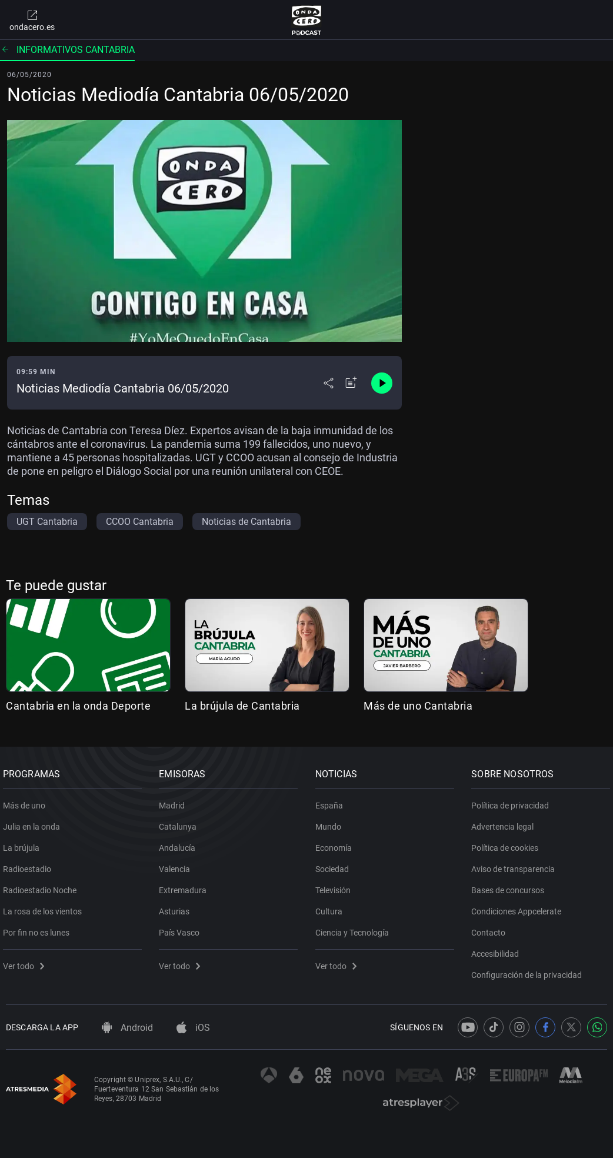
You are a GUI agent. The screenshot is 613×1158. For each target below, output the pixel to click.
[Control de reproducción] (381, 383)
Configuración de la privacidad (530, 970)
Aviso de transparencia (516, 864)
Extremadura (186, 885)
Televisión (336, 885)
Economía (336, 843)
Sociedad (335, 864)
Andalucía (180, 843)
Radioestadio (30, 864)
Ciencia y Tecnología (355, 928)
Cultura (331, 906)
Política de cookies (508, 843)
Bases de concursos (511, 885)
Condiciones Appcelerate (520, 906)
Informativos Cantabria (67, 49)
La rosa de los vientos (45, 906)
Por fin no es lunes (39, 928)
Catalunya (181, 822)
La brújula (24, 843)
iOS (193, 1027)
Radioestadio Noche (42, 885)
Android (127, 1027)
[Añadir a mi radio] (351, 383)
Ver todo (26, 961)
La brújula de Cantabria (242, 706)
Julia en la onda (34, 822)
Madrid (175, 801)
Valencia (178, 864)
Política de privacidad (513, 801)
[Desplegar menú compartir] (329, 383)
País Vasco (182, 928)
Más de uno (27, 801)
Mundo (331, 822)
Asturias (177, 906)
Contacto (492, 928)
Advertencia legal (506, 822)
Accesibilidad (498, 949)
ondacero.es (32, 20)
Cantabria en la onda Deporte (78, 706)
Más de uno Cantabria (418, 706)
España (332, 801)
